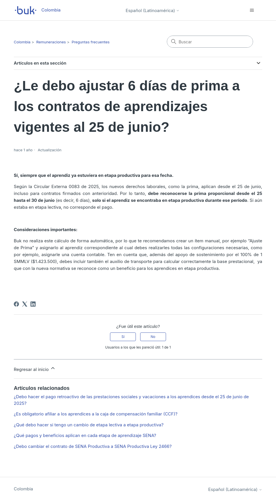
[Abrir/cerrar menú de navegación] (252, 10)
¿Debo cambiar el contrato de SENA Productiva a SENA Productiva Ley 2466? (93, 446)
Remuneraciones (51, 42)
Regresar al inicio (35, 368)
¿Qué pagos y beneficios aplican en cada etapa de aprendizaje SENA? (85, 435)
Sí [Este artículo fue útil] (123, 336)
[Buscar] (210, 41)
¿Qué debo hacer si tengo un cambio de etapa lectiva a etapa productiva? (88, 425)
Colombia (22, 42)
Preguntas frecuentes (90, 42)
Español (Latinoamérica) (153, 10)
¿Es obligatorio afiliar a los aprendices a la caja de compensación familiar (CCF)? (95, 414)
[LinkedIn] (33, 304)
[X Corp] (24, 304)
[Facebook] (16, 304)
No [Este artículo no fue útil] (152, 336)
